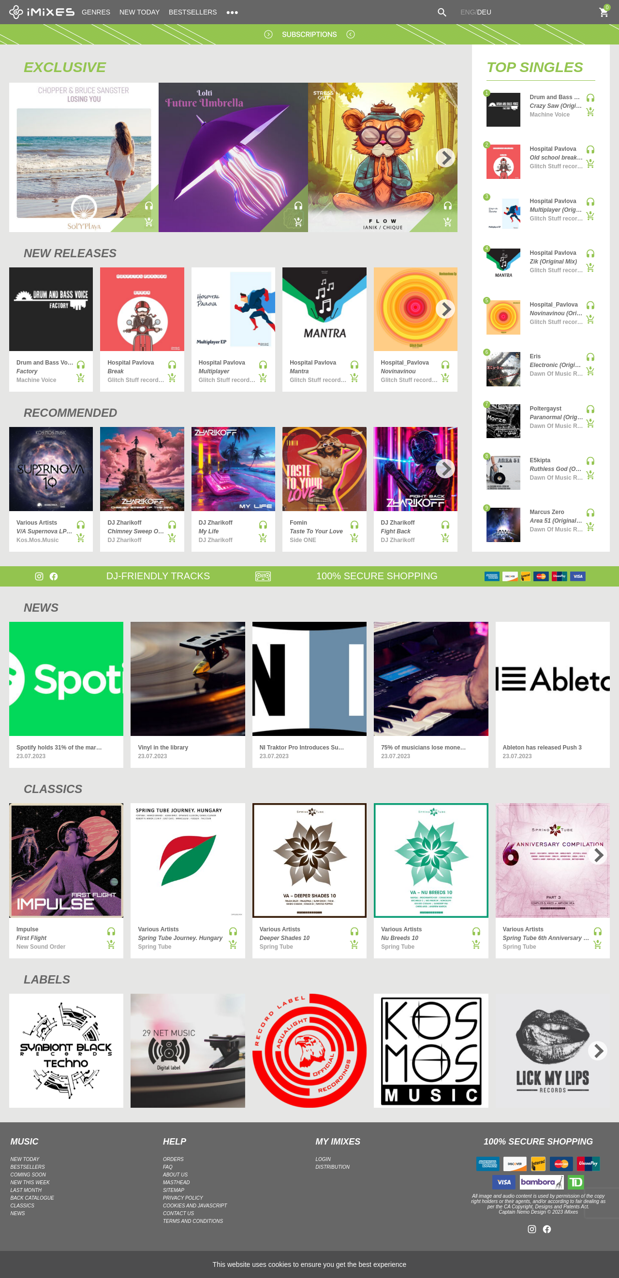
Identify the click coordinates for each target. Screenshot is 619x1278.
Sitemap (173, 1190)
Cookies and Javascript (195, 1205)
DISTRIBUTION (333, 1167)
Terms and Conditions (193, 1221)
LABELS (47, 979)
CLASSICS (53, 788)
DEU (484, 12)
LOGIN (323, 1159)
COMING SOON (28, 1174)
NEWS (41, 607)
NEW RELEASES (70, 253)
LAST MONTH (26, 1190)
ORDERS (173, 1159)
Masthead (176, 1182)
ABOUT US (175, 1174)
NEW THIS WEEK (30, 1182)
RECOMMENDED (70, 412)
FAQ (168, 1167)
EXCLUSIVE (65, 67)
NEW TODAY (139, 12)
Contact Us (178, 1213)
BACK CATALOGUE (32, 1198)
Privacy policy (183, 1198)
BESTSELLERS (193, 12)
